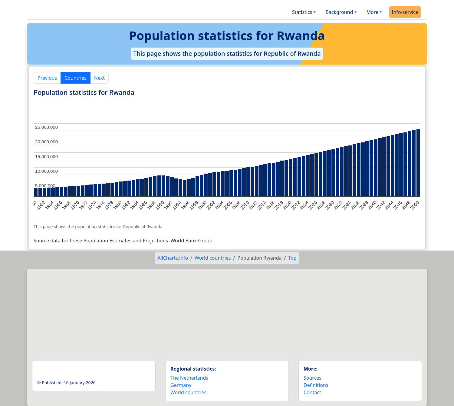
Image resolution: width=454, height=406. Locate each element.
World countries (213, 258)
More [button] (373, 12)
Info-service (405, 12)
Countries (75, 78)
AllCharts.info (172, 258)
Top (292, 258)
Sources (312, 377)
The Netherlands (189, 377)
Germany (180, 385)
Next (99, 78)
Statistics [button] (302, 12)
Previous (47, 78)
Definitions (316, 385)
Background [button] (339, 12)
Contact (312, 392)
